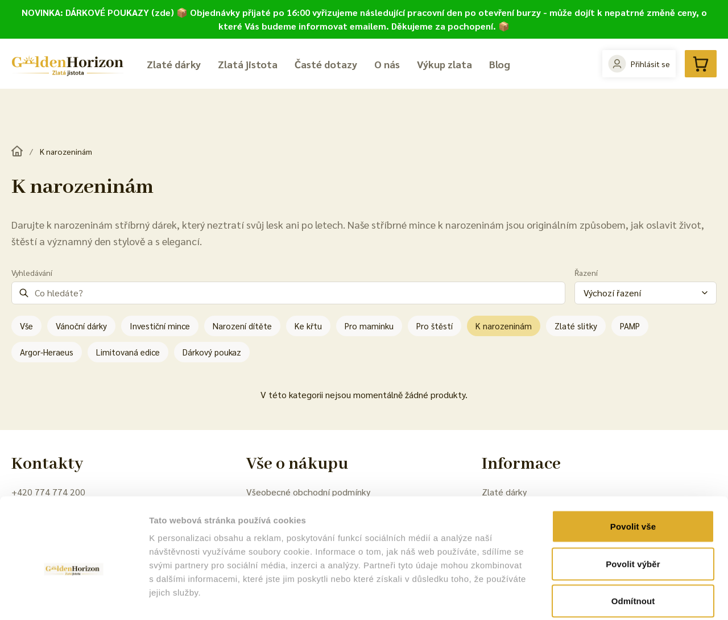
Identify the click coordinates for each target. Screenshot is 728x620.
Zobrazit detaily (601, 597)
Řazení (586, 272)
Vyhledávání (31, 272)
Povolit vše (633, 471)
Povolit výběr (633, 508)
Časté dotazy (326, 64)
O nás (387, 64)
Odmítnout (633, 545)
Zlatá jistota (248, 64)
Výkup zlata (444, 64)
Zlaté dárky (174, 64)
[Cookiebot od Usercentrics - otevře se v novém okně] (73, 597)
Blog (499, 64)
